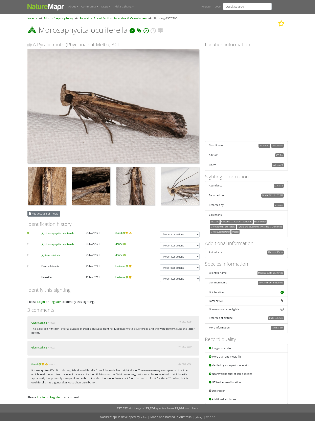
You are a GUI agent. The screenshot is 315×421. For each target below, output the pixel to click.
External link (277, 327)
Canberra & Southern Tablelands (236, 221)
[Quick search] (247, 6)
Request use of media (43, 213)
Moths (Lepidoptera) (58, 18)
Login (218, 6)
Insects (32, 18)
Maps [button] (104, 6)
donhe (119, 244)
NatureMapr (260, 221)
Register (206, 6)
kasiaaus (120, 266)
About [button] (72, 6)
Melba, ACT (277, 164)
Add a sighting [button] (123, 6)
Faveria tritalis (52, 255)
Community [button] (88, 6)
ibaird (118, 233)
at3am (144, 417)
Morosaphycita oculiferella (59, 233)
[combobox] (255, 6)
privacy (199, 417)
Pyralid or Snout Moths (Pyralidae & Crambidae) (113, 18)
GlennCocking (39, 322)
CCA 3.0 (210, 417)
